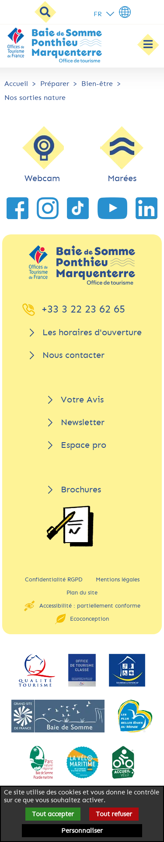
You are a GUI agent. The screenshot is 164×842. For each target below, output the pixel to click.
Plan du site (82, 592)
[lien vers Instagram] (48, 208)
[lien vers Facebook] (17, 208)
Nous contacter (73, 355)
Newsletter (83, 422)
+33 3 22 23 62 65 (83, 309)
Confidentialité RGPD (54, 579)
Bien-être (97, 83)
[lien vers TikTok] (78, 208)
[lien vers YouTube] (112, 208)
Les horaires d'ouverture (92, 332)
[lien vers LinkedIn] (146, 208)
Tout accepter (53, 814)
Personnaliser (82, 831)
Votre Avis (82, 400)
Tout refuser (114, 814)
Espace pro (83, 445)
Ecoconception (89, 618)
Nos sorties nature (35, 97)
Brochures (81, 490)
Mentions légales (118, 579)
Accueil (16, 83)
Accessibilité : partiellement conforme (89, 605)
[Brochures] (70, 526)
